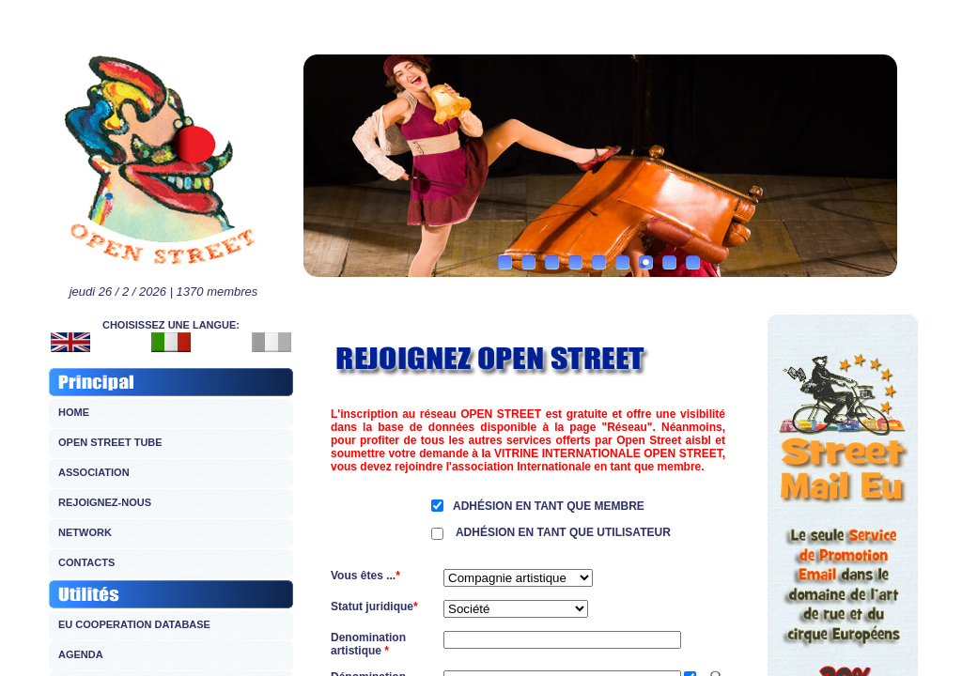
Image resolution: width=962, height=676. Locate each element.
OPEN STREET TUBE (110, 442)
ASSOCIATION (94, 472)
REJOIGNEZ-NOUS (104, 502)
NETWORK (85, 532)
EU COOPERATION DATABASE (134, 624)
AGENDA (80, 654)
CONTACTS (86, 562)
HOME (73, 412)
